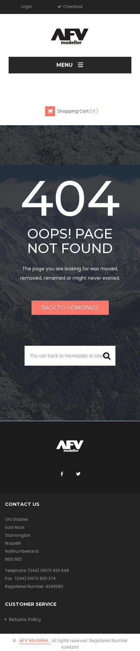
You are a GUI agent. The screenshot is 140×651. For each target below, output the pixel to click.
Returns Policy (25, 619)
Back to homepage (70, 308)
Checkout (72, 6)
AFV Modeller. (35, 640)
